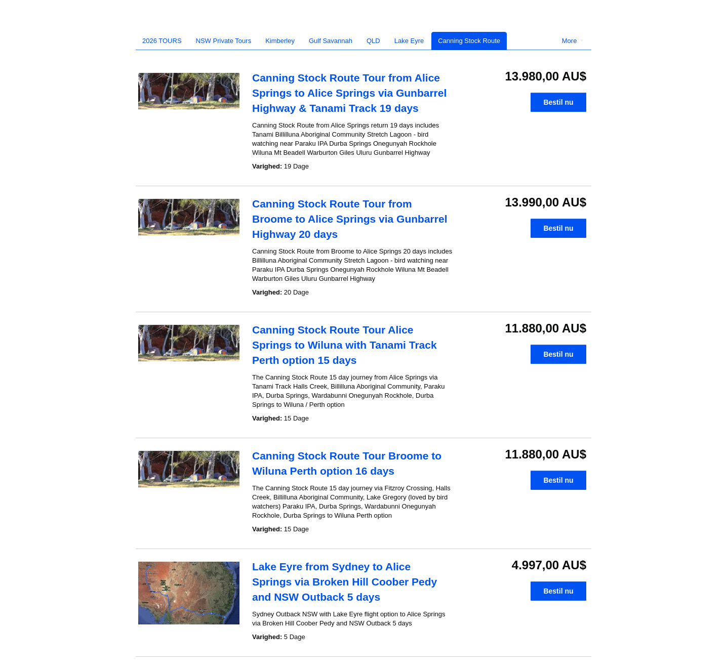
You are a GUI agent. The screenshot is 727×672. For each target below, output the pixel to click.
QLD (373, 41)
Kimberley (280, 41)
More (573, 41)
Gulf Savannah (330, 41)
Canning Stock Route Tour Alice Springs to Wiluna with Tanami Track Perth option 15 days (344, 345)
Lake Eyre (409, 41)
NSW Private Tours (224, 41)
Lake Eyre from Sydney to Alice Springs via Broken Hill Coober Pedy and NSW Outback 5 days (344, 582)
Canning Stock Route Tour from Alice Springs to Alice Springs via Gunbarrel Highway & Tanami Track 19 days (349, 93)
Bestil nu (558, 102)
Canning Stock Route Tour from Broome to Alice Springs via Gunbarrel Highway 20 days (349, 219)
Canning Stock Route (469, 41)
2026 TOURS (162, 41)
